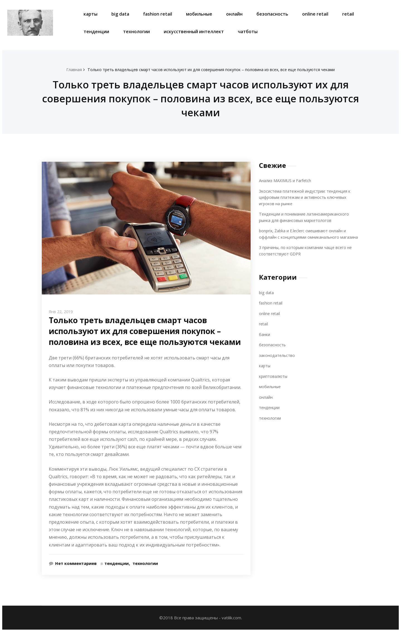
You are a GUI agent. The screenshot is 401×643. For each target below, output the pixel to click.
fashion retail (157, 14)
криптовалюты (273, 382)
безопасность (272, 14)
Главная (69, 69)
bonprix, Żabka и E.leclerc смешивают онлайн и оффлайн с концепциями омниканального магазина (305, 237)
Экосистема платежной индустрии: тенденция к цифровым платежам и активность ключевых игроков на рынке (307, 197)
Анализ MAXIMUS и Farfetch (286, 180)
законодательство (277, 361)
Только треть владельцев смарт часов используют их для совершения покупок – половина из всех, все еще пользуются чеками (211, 69)
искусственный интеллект (194, 31)
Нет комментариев (76, 574)
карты (90, 14)
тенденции (96, 31)
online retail (315, 14)
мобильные (199, 14)
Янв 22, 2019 (62, 311)
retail (348, 14)
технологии (136, 31)
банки (265, 340)
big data (120, 14)
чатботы (248, 31)
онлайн (234, 14)
